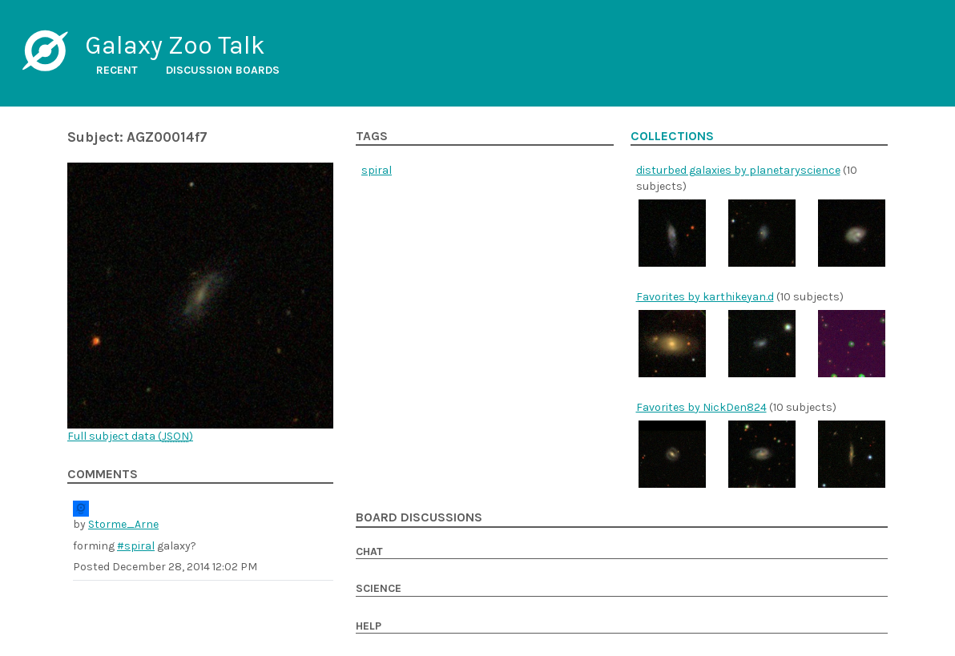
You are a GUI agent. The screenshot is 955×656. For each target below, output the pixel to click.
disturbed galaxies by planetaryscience (738, 170)
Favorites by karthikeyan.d (705, 297)
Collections (672, 136)
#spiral (136, 546)
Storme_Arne (123, 524)
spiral (376, 170)
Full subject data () (130, 436)
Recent (117, 70)
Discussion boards (223, 70)
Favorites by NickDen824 (701, 407)
